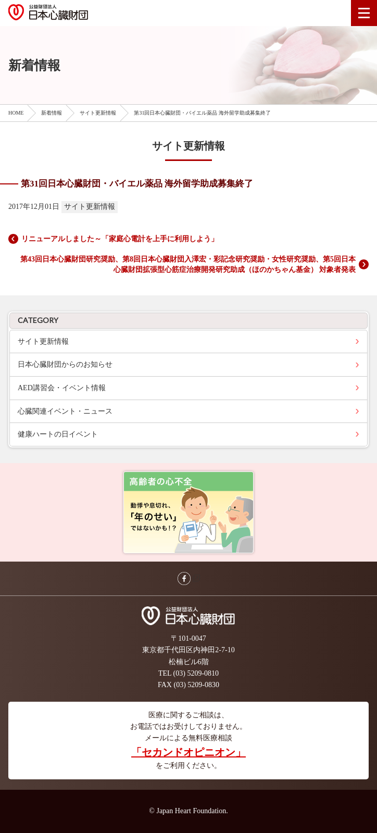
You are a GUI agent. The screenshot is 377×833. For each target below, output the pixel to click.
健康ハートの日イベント (58, 434)
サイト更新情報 (43, 341)
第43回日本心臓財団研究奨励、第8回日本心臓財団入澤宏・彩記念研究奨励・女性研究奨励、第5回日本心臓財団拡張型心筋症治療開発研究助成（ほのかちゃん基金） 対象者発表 (188, 264)
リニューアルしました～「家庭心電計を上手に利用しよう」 (119, 239)
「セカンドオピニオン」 (188, 752)
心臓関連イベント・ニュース (65, 411)
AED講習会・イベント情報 (62, 388)
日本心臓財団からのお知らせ (65, 364)
